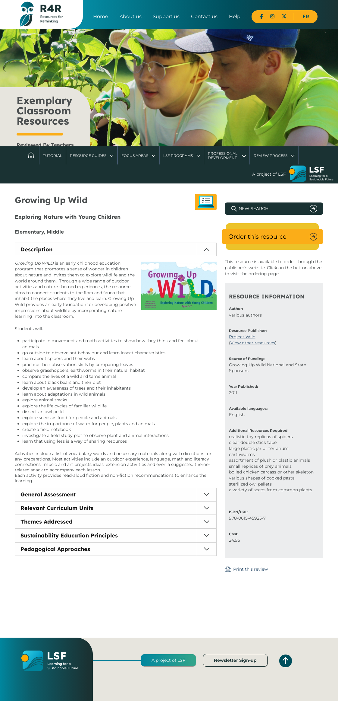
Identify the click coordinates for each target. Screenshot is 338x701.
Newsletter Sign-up (235, 660)
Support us (166, 16)
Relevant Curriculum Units (56, 508)
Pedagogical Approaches (55, 549)
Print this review (250, 569)
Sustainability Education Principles (69, 535)
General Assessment (48, 494)
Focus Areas (134, 155)
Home (100, 16)
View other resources (252, 343)
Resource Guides (88, 155)
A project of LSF (168, 660)
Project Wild (242, 336)
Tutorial (52, 155)
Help (234, 16)
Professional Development (222, 155)
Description (36, 249)
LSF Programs (178, 155)
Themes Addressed (46, 521)
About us (131, 16)
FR (305, 16)
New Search (253, 208)
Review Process (270, 155)
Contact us (204, 16)
